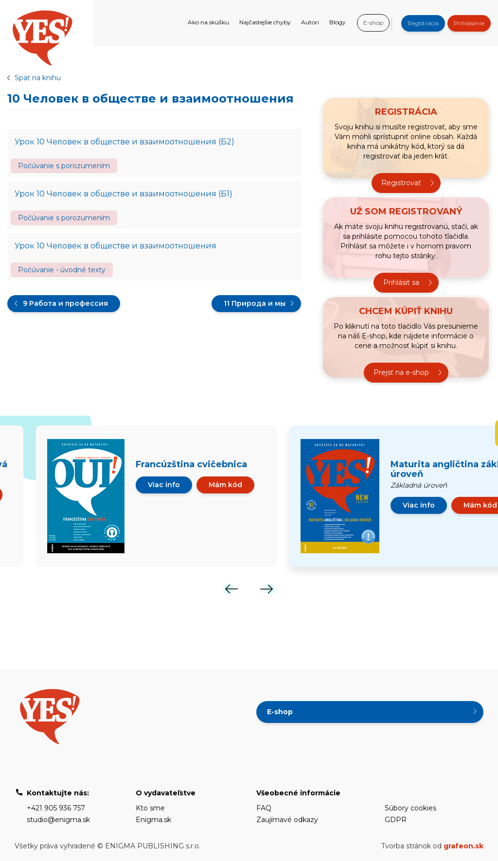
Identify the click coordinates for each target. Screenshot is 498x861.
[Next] (267, 589)
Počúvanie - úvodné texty (62, 269)
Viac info (164, 484)
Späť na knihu (38, 77)
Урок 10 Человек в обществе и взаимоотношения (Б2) (124, 141)
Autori (310, 22)
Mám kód (225, 484)
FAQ (263, 808)
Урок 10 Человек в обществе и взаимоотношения (115, 245)
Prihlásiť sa (401, 282)
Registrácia (423, 23)
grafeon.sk (463, 846)
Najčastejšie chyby (265, 22)
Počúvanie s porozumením (64, 165)
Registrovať (401, 182)
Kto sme (150, 808)
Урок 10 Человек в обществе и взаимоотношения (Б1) (123, 193)
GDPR (396, 819)
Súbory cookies (410, 808)
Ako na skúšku (208, 22)
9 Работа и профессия (65, 303)
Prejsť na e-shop (401, 372)
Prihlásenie (469, 23)
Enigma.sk (153, 819)
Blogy (337, 22)
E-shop (373, 22)
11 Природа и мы (254, 303)
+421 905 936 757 (56, 808)
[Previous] (230, 589)
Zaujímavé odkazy (287, 819)
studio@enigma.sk (58, 819)
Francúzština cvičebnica (191, 464)
